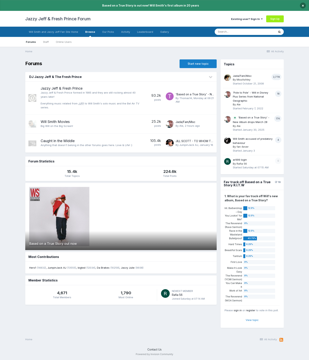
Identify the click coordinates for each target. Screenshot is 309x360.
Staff (46, 41)
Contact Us (154, 349)
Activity (125, 31)
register (250, 310)
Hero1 (32, 267)
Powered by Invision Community (154, 354)
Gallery (164, 31)
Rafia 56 (177, 294)
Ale (181, 125)
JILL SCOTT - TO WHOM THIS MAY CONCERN (206, 141)
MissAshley (243, 79)
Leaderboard (145, 31)
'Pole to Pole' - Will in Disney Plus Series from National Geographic (250, 96)
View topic (252, 320)
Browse (90, 33)
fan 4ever (243, 146)
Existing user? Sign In (247, 19)
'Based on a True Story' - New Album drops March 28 (211, 94)
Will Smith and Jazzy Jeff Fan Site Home (53, 31)
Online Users (64, 41)
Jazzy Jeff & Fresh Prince (61, 88)
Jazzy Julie (128, 267)
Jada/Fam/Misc (185, 122)
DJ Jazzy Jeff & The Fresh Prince (55, 77)
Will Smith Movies (55, 122)
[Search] (237, 32)
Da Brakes (103, 267)
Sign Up (275, 18)
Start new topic (198, 63)
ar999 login (240, 159)
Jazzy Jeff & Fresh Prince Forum (58, 18)
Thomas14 (185, 98)
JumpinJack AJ (188, 144)
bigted (81, 267)
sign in (238, 310)
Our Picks (108, 31)
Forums (31, 41)
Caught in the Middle (58, 141)
